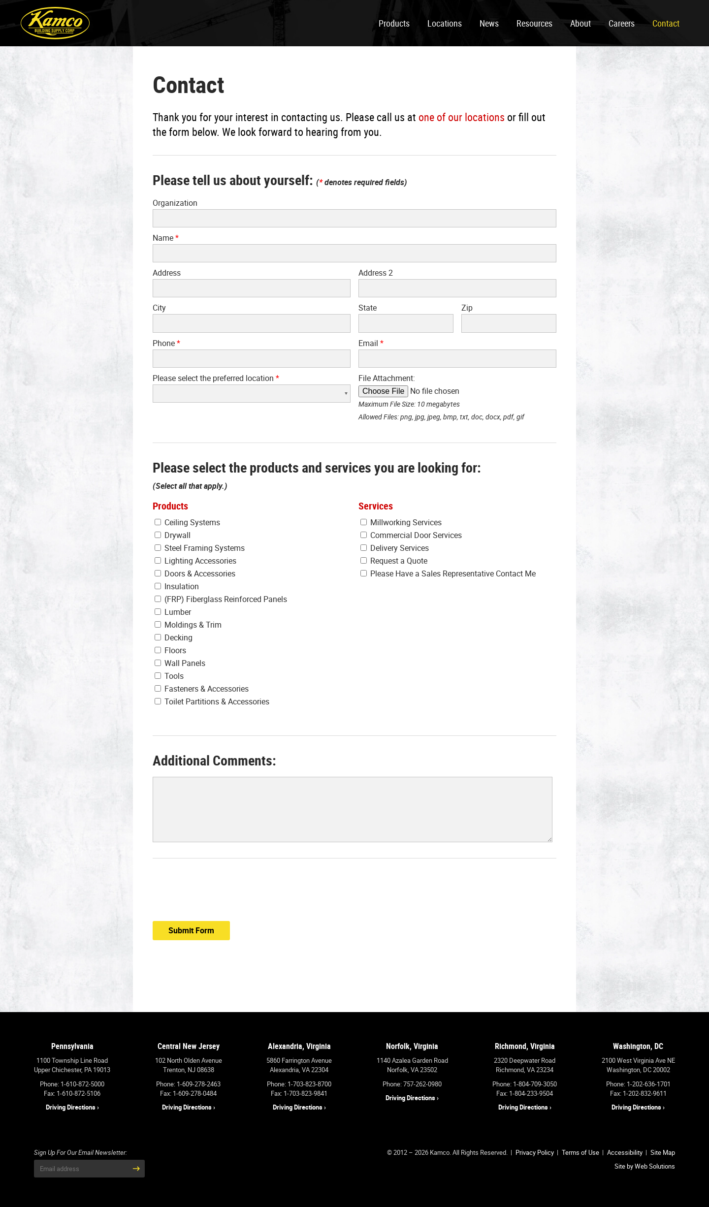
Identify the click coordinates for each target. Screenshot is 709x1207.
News (489, 23)
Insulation (177, 586)
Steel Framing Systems (200, 547)
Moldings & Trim (188, 624)
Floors (170, 650)
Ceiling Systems (187, 522)
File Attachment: (386, 378)
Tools (169, 675)
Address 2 (375, 272)
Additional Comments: (214, 760)
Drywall (173, 535)
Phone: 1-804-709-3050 (524, 1084)
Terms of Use (580, 1152)
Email (371, 343)
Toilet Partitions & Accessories (212, 701)
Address (167, 272)
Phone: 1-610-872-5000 (72, 1084)
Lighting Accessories (195, 560)
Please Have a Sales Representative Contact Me (448, 573)
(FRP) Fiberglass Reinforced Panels (221, 599)
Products (394, 23)
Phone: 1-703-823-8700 (299, 1084)
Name (166, 237)
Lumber (173, 611)
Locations (444, 23)
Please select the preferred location (216, 378)
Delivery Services (394, 547)
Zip (467, 307)
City (159, 307)
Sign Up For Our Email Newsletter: (80, 1152)
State (367, 307)
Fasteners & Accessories (202, 688)
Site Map (662, 1152)
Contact (665, 23)
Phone (166, 343)
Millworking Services (401, 522)
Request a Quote (393, 560)
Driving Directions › (72, 1107)
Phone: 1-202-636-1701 (638, 1084)
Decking (174, 637)
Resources (534, 23)
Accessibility (625, 1152)
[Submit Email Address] (136, 1168)
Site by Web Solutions (644, 1166)
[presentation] (227, 894)
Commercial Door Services (411, 535)
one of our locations (462, 117)
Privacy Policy (535, 1152)
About (580, 23)
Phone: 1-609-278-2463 (188, 1084)
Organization (175, 202)
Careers (622, 23)
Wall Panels (180, 663)
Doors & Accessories (195, 573)
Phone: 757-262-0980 (412, 1084)
